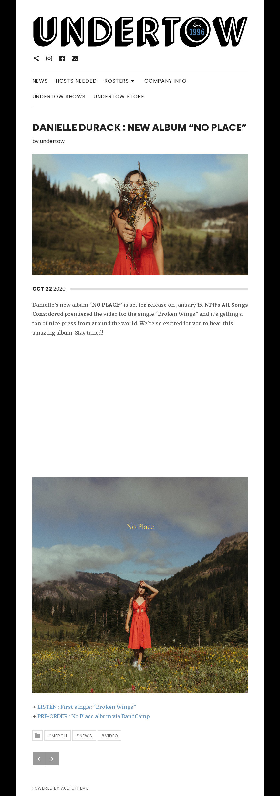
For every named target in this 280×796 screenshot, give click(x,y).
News (86, 736)
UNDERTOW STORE (118, 96)
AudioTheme (74, 788)
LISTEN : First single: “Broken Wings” (86, 707)
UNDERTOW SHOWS (59, 96)
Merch (59, 736)
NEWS (40, 81)
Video (111, 736)
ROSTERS (120, 80)
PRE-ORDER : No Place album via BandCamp (93, 716)
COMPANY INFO (165, 81)
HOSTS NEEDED (76, 81)
